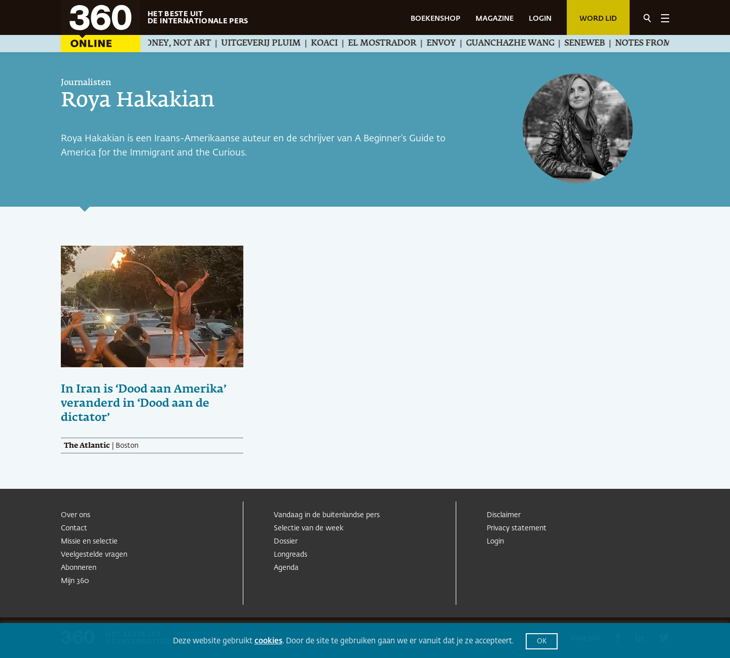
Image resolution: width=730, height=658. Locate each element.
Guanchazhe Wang (523, 44)
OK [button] (541, 641)
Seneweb (597, 44)
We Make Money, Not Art (165, 44)
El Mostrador (394, 44)
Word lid (598, 18)
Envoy (453, 44)
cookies (268, 641)
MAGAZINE (495, 18)
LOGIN (540, 18)
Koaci (336, 44)
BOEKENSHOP (435, 18)
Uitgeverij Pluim (273, 44)
